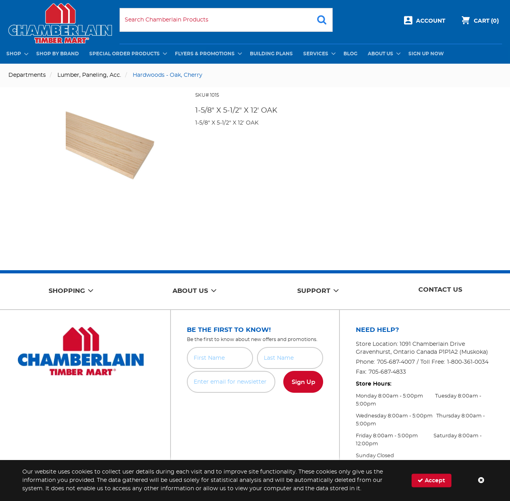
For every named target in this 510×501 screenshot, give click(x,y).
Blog (350, 53)
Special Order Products (124, 53)
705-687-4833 (387, 372)
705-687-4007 (396, 362)
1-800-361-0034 (467, 362)
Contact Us (440, 290)
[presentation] (255, 410)
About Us (380, 53)
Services (315, 53)
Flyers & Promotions (205, 53)
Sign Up (303, 382)
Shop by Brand (57, 53)
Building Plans (271, 53)
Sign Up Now (426, 53)
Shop (13, 53)
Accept (431, 480)
